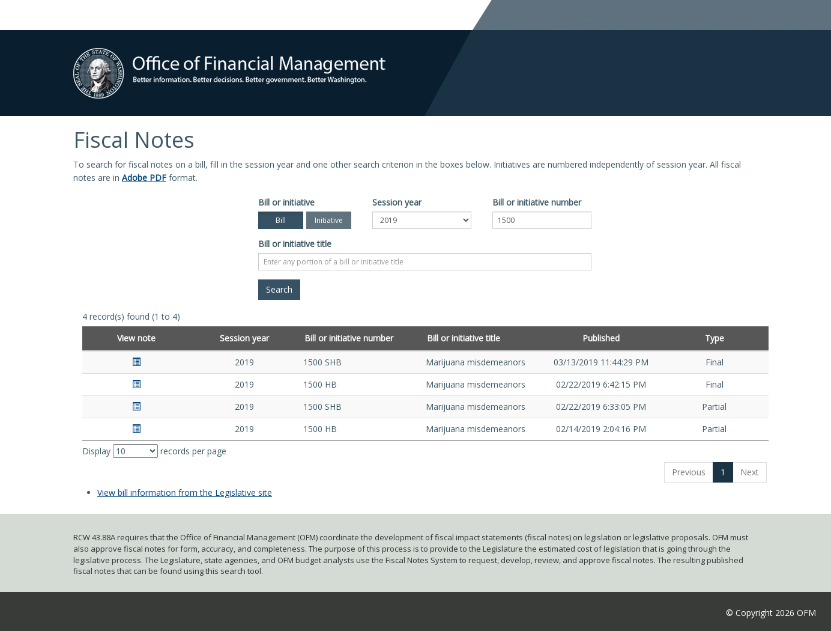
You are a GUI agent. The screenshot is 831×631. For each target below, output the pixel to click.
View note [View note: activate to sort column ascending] (136, 338)
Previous (689, 472)
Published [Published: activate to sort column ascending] (601, 338)
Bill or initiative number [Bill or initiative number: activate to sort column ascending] (348, 338)
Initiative (329, 220)
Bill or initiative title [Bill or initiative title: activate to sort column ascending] (463, 338)
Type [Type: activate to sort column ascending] (714, 338)
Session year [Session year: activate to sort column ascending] (244, 338)
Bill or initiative (286, 202)
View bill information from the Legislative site (184, 492)
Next (749, 472)
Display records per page (154, 451)
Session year (397, 202)
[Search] (279, 289)
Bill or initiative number (536, 202)
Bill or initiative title (294, 243)
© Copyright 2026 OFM (771, 612)
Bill (281, 220)
